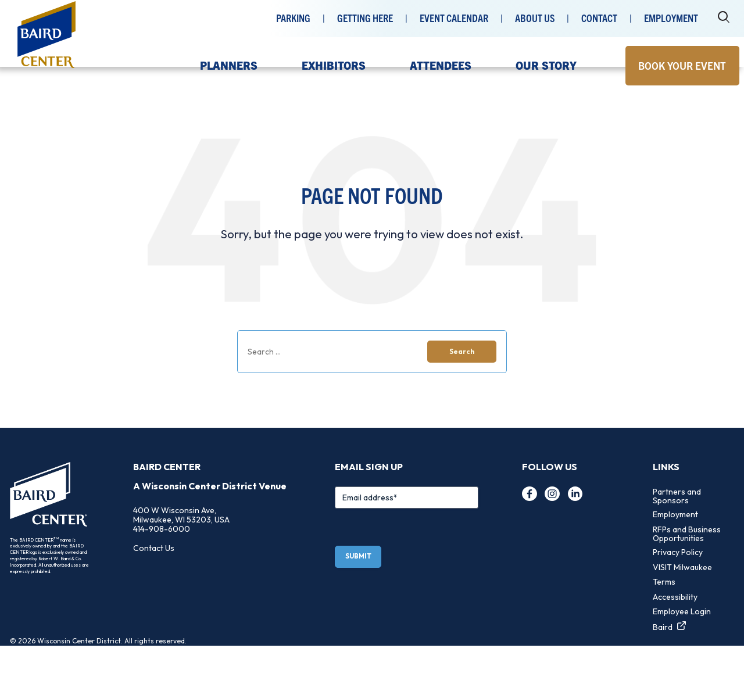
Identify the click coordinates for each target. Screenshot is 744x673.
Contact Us (153, 575)
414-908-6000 (161, 555)
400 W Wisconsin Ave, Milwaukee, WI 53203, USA (181, 542)
